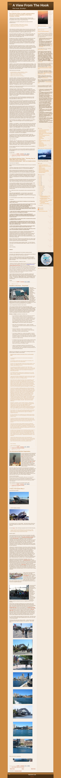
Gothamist (40, 137)
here (30, 461)
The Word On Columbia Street (44, 129)
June (41, 193)
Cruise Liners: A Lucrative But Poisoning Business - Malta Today (45, 67)
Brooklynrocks (41, 143)
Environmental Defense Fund (44, 171)
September (42, 189)
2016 (40, 177)
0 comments (22, 281)
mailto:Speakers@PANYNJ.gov (15, 265)
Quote (39, 33)
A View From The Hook (31, 5)
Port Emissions (18, 485)
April (41, 205)
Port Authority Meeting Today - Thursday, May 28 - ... (45, 198)
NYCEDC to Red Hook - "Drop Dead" (18, 285)
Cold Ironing (23, 564)
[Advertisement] (43, 231)
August (41, 191)
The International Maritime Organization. (20, 451)
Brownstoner (41, 142)
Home (23, 768)
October (41, 188)
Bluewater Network (42, 172)
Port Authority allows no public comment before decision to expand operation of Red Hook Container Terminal (22, 15)
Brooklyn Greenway (31, 607)
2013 (40, 179)
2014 (40, 178)
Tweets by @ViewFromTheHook (43, 31)
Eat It (40, 139)
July (40, 192)
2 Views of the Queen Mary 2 (16, 488)
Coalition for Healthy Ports (43, 164)
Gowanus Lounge (42, 136)
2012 (40, 181)
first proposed (26, 575)
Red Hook (22, 485)
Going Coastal (41, 138)
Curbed (40, 141)
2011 (40, 182)
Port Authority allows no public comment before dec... (45, 196)
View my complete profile (43, 211)
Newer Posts (12, 768)
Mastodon (32, 776)
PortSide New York (12, 607)
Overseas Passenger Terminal (27, 537)
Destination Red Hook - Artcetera (44, 140)
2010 (40, 183)
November (41, 187)
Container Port (14, 485)
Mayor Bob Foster (45, 77)
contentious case (26, 559)
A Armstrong (41, 209)
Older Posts (33, 768)
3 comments (22, 765)
